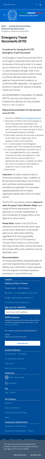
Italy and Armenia (12, 407)
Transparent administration (15, 426)
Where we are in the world (15, 368)
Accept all (36, 455)
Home (3, 26)
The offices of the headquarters (17, 302)
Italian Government (9, 4)
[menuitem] (37, 4)
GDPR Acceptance (12, 317)
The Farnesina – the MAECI (16, 353)
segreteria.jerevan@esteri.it (22, 297)
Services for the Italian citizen (12, 28)
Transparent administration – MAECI (19, 430)
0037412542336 (30, 292)
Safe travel (9, 363)
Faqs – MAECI (10, 392)
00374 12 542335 (15, 292)
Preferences (20, 455)
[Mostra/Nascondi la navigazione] (4, 15)
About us (8, 403)
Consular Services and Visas (19, 26)
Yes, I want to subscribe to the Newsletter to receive (20, 331)
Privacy (7, 324)
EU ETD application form (31, 118)
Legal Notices (14, 324)
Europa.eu (11, 383)
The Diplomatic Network (14, 358)
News (7, 417)
